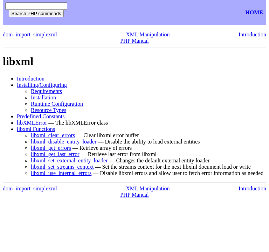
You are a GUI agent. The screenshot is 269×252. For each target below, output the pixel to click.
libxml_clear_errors (53, 135)
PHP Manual (134, 41)
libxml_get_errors (51, 148)
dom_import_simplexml (30, 34)
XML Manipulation (148, 34)
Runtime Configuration (57, 104)
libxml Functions (36, 129)
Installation (43, 97)
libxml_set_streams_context (62, 167)
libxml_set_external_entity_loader (69, 160)
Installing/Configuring (42, 85)
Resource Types (48, 110)
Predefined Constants (40, 116)
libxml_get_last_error (55, 154)
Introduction (252, 34)
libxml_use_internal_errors (61, 173)
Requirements (46, 91)
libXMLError (32, 123)
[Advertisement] (153, 12)
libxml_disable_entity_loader (64, 142)
